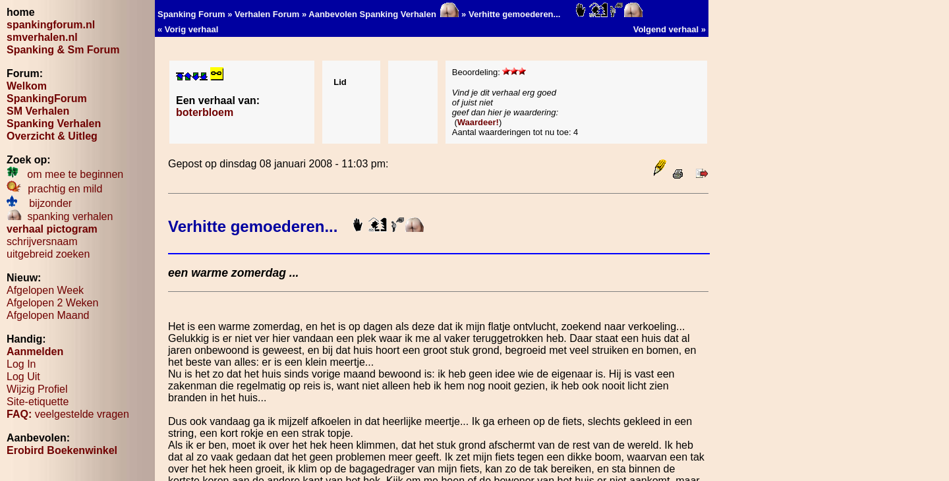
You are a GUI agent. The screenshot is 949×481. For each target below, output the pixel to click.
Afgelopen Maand (48, 315)
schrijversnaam (42, 241)
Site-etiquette (38, 401)
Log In (21, 364)
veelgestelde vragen (68, 414)
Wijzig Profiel (37, 389)
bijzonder (39, 203)
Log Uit (23, 376)
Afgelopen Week (45, 290)
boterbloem (204, 112)
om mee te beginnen (65, 174)
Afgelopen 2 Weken (52, 302)
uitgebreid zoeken (48, 254)
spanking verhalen (60, 216)
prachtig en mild (54, 188)
